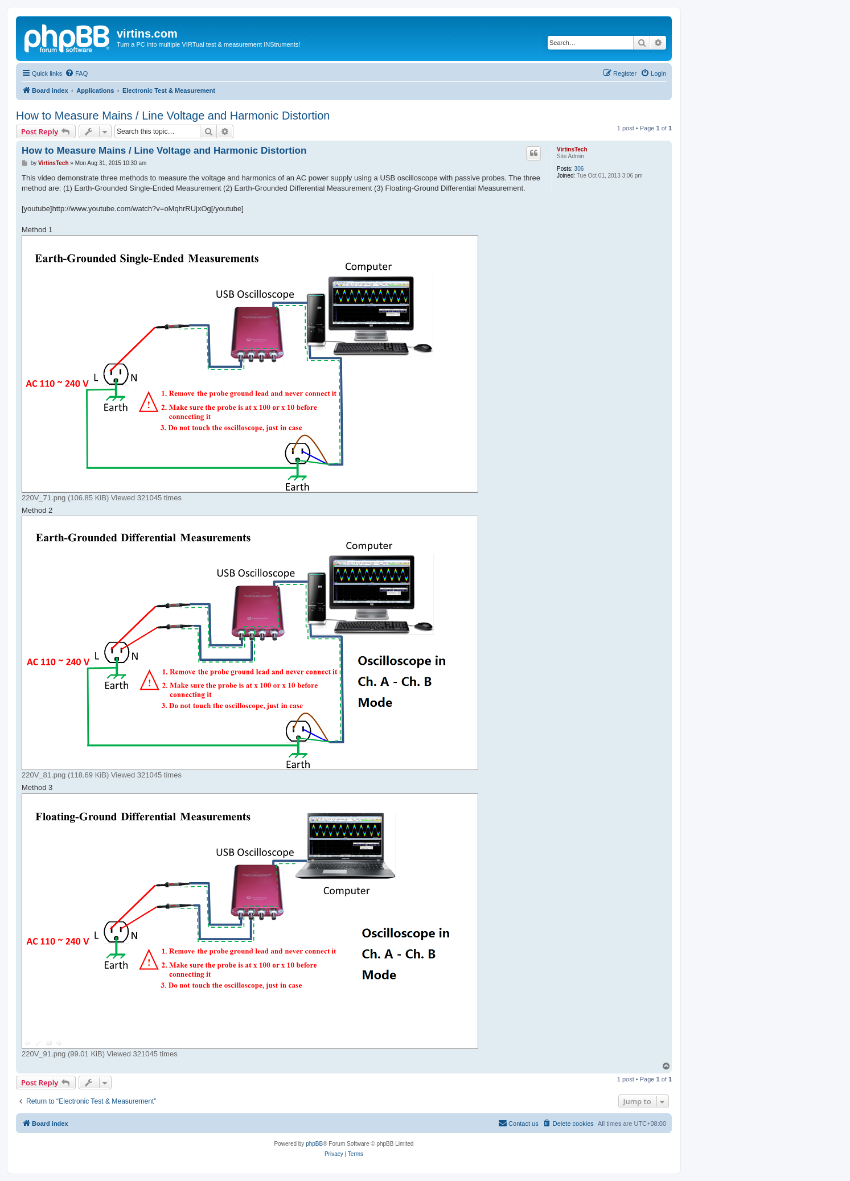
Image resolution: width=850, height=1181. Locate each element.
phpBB (314, 1144)
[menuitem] (76, 73)
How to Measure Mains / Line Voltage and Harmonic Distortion (173, 115)
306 (579, 169)
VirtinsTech (572, 149)
